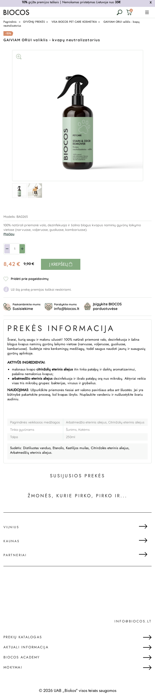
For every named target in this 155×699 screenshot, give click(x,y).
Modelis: (9, 217)
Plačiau (8, 234)
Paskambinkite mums (27, 307)
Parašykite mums (66, 307)
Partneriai (15, 555)
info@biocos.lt (133, 621)
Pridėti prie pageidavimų (30, 279)
